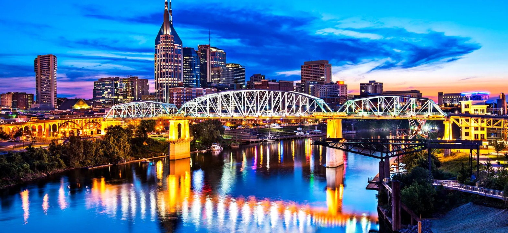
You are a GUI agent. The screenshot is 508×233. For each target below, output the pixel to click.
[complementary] (488, 213)
